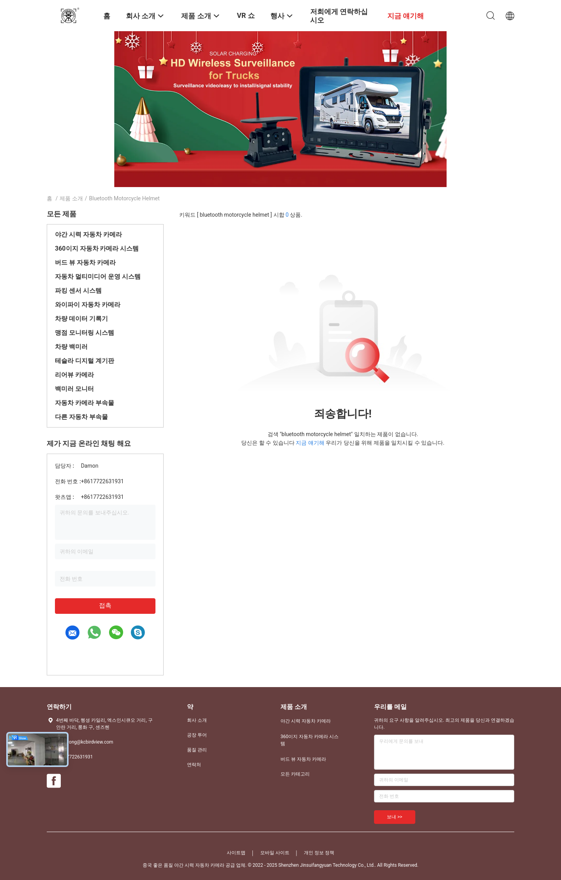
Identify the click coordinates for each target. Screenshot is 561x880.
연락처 (194, 764)
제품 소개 (71, 198)
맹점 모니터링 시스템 (84, 332)
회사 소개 (197, 720)
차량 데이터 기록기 (81, 318)
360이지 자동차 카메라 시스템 (97, 248)
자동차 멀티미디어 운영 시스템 (98, 276)
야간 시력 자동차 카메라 (88, 234)
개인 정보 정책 (319, 852)
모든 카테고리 (295, 774)
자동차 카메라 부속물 (84, 402)
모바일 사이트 (274, 852)
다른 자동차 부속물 (81, 417)
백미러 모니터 (74, 388)
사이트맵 (236, 852)
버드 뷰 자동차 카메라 (85, 262)
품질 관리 (197, 750)
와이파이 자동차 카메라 (87, 304)
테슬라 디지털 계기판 (84, 360)
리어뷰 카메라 (74, 374)
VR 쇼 (246, 15)
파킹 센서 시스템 (78, 290)
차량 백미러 (71, 346)
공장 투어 (197, 735)
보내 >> (394, 817)
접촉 (105, 605)
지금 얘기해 (310, 443)
